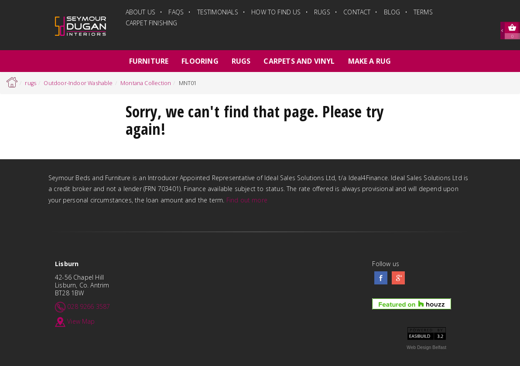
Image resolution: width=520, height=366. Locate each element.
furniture (149, 61)
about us (140, 12)
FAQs (176, 12)
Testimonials (217, 12)
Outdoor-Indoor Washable (78, 83)
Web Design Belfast (426, 347)
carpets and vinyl (299, 61)
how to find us (276, 12)
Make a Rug (369, 61)
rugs (322, 12)
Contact (356, 12)
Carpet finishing (152, 23)
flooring (199, 61)
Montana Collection (145, 83)
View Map (81, 321)
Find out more (246, 200)
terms (423, 12)
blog (392, 12)
